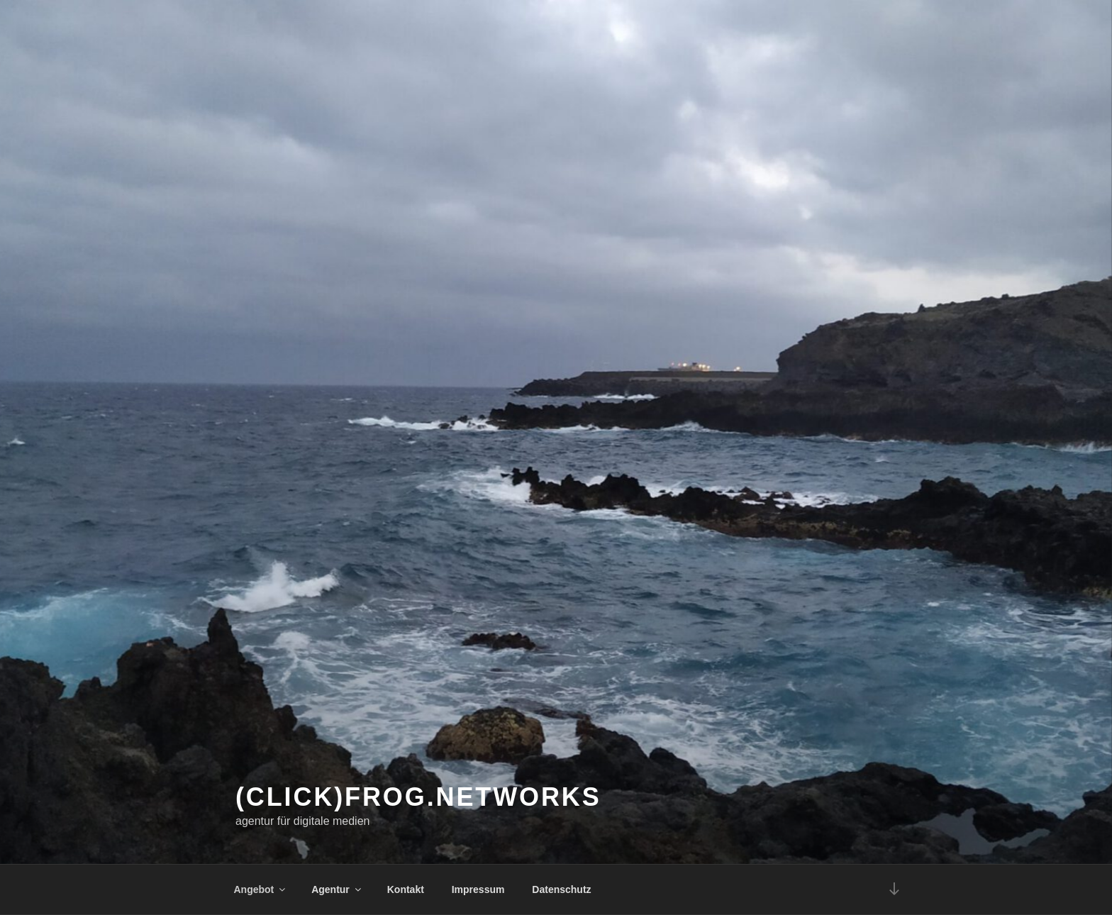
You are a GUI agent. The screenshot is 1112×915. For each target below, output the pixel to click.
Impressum (478, 889)
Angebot (261, 889)
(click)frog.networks (418, 796)
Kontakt (405, 889)
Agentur (337, 889)
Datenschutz (561, 889)
